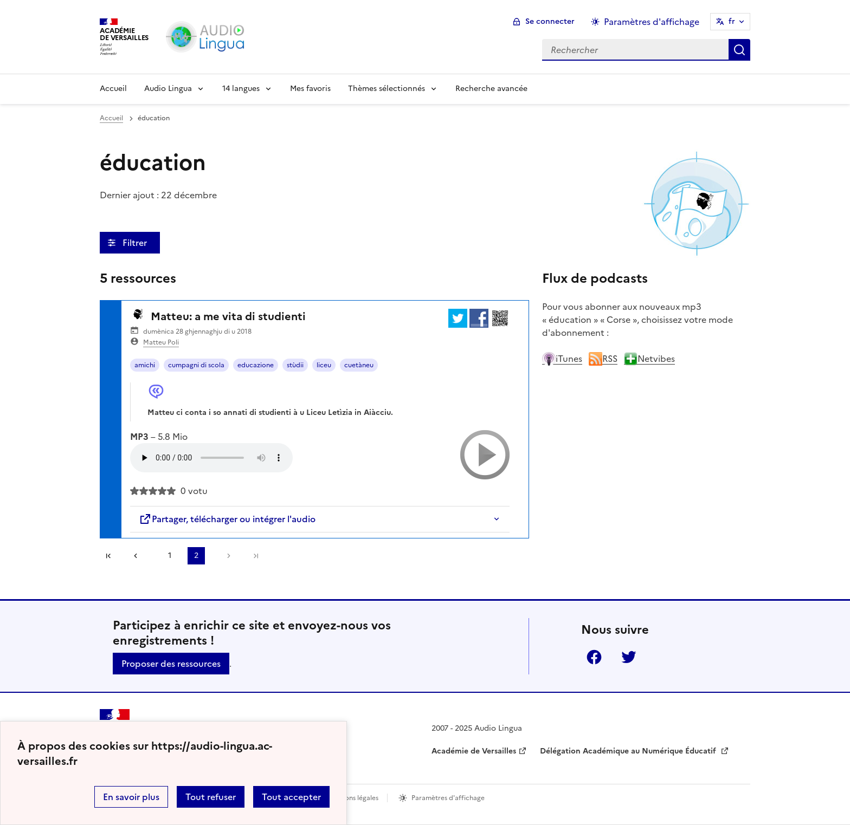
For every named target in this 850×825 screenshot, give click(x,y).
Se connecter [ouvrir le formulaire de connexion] (550, 21)
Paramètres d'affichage (448, 798)
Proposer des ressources (171, 663)
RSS (603, 358)
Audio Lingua (168, 88)
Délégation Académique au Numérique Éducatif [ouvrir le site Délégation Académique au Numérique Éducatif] (629, 751)
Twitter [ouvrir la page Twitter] (629, 657)
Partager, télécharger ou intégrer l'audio (227, 518)
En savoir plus (131, 796)
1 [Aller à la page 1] (169, 555)
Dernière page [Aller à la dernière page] (256, 555)
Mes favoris (310, 88)
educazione (255, 365)
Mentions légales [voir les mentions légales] (352, 798)
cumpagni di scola (196, 365)
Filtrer (135, 242)
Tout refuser (210, 796)
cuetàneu (359, 365)
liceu (324, 365)
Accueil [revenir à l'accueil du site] (111, 118)
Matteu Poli (161, 342)
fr (732, 21)
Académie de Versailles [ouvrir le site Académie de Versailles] (474, 751)
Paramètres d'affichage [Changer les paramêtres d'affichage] (651, 21)
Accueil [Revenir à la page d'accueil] (113, 88)
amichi (144, 365)
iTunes (562, 358)
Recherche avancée (491, 88)
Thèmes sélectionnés (386, 88)
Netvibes (649, 358)
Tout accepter (291, 796)
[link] (139, 555)
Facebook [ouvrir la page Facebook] (594, 657)
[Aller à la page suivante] (226, 555)
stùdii (295, 365)
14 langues (241, 88)
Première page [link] (108, 555)
